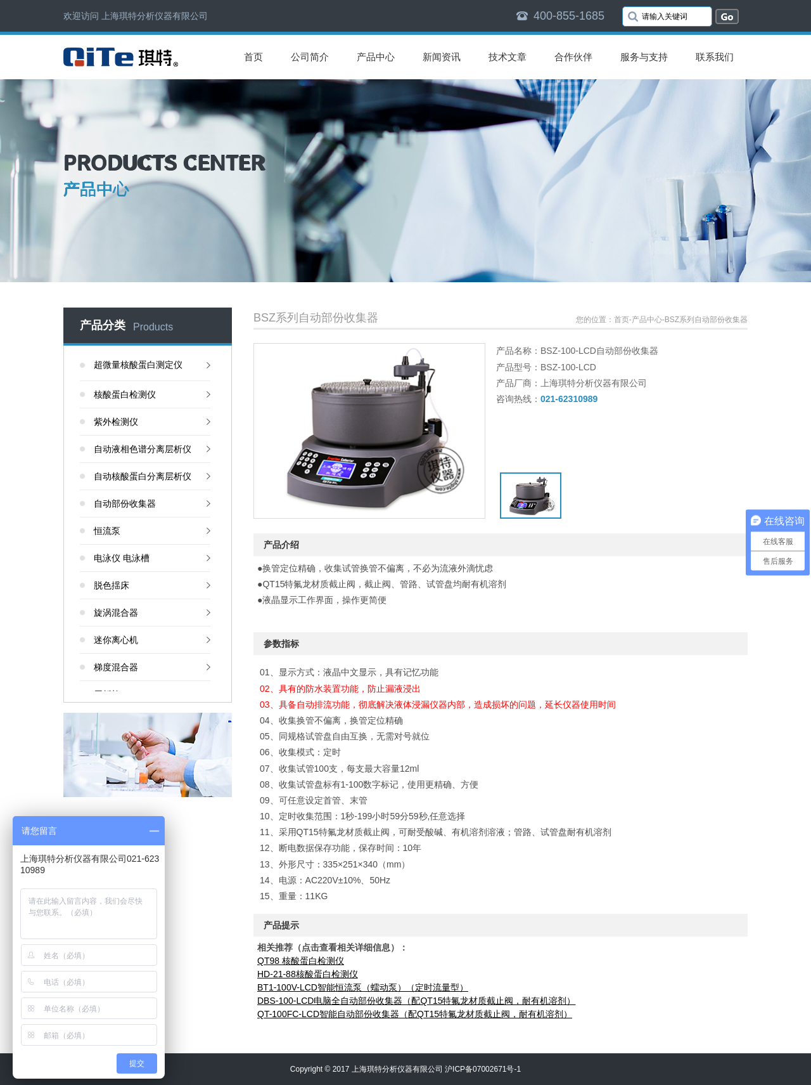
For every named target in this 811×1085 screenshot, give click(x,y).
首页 (253, 56)
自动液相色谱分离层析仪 (142, 449)
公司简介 (310, 56)
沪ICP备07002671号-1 (483, 1069)
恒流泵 (107, 531)
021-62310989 (568, 399)
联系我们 (715, 56)
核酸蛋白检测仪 (125, 394)
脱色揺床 (111, 585)
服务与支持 (644, 56)
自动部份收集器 (125, 503)
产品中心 (376, 56)
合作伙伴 (573, 56)
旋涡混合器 (116, 612)
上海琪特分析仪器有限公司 (397, 1069)
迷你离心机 (116, 640)
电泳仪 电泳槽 (122, 558)
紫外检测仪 (116, 422)
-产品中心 (645, 319)
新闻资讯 (442, 56)
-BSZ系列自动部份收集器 (705, 319)
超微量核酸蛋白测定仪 (138, 365)
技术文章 (508, 56)
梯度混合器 (116, 667)
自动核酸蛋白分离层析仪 (142, 476)
